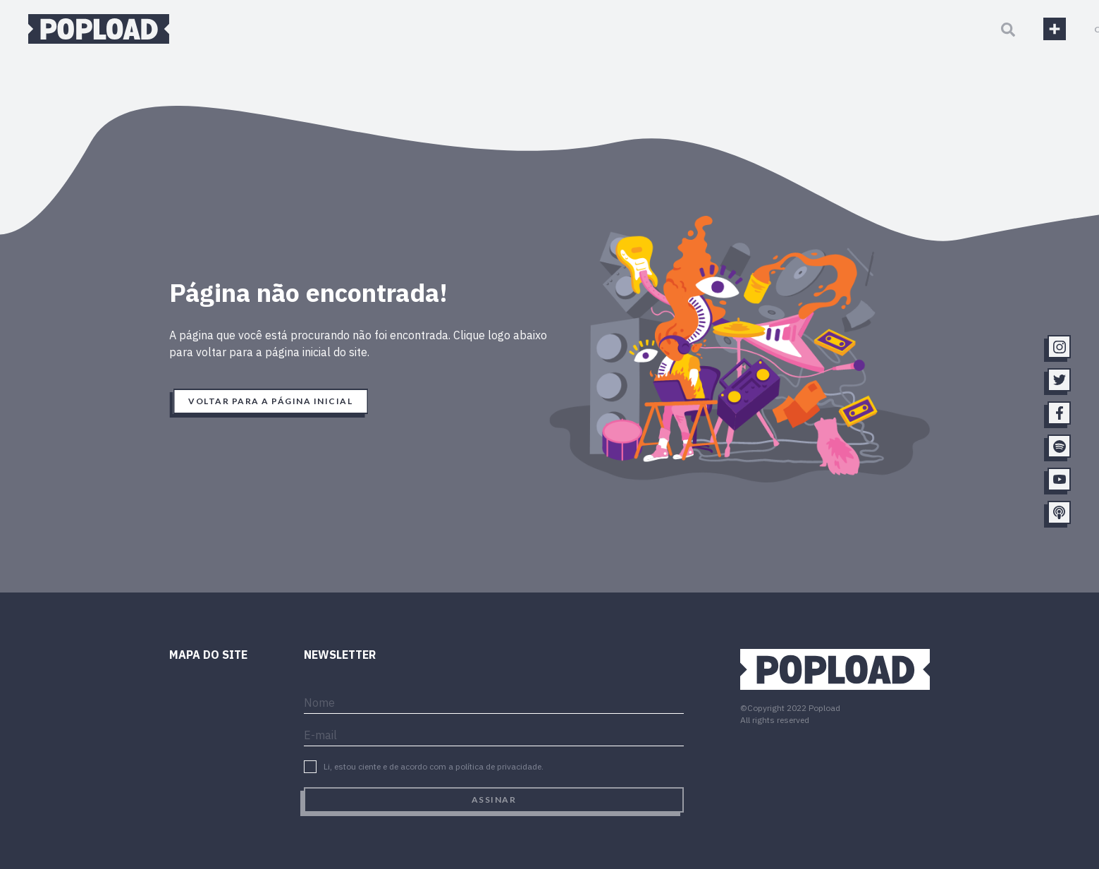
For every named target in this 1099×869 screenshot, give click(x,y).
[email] (494, 733)
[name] (494, 701)
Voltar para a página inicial (270, 401)
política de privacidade (498, 766)
